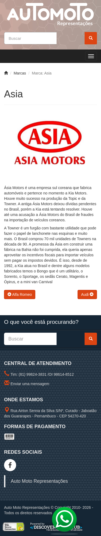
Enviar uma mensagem (30, 384)
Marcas (20, 73)
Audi (87, 294)
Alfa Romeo (20, 294)
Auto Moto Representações (39, 481)
